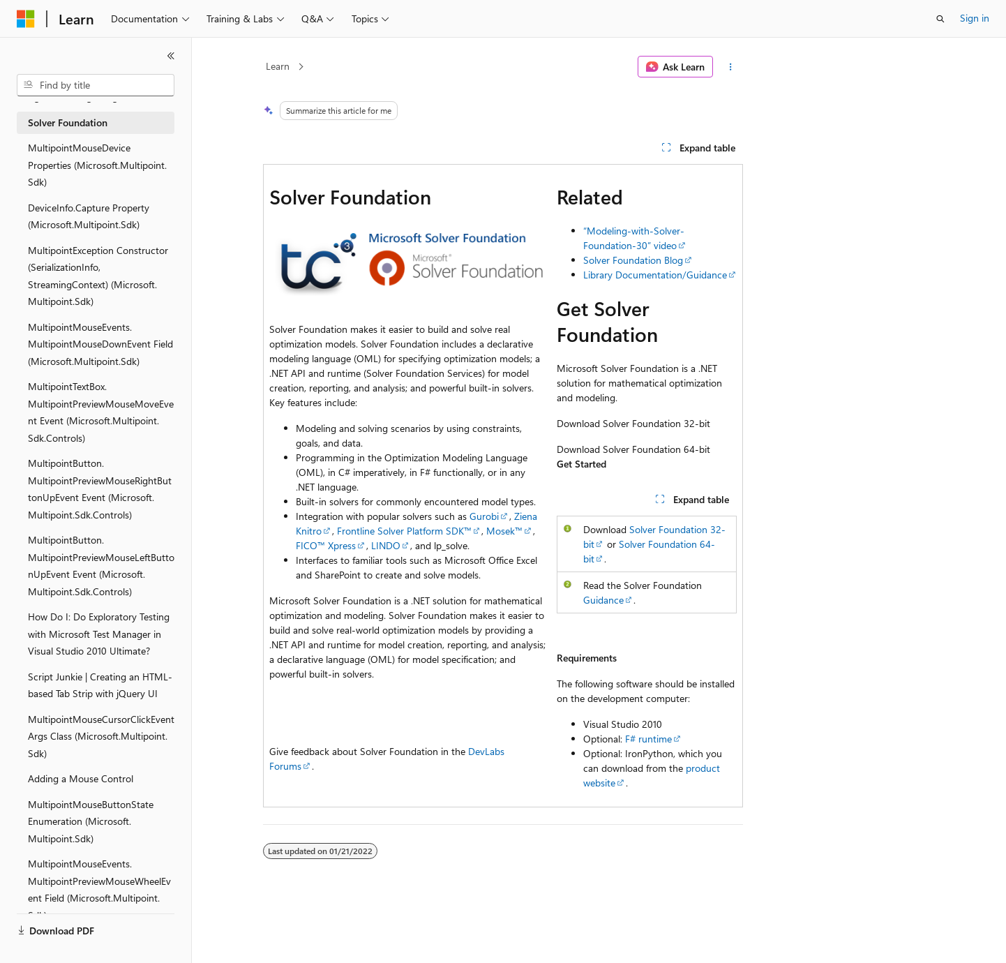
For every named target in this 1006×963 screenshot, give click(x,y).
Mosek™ (504, 530)
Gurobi (484, 516)
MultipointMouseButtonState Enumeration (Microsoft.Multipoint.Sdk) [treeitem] (90, 821)
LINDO (385, 545)
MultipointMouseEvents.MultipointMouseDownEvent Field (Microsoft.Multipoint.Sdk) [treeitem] (100, 344)
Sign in (974, 17)
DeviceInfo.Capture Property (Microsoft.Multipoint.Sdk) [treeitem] (88, 216)
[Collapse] (171, 55)
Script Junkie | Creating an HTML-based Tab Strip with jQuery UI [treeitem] (100, 685)
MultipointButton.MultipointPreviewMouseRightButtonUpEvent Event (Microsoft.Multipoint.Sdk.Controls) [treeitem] (100, 488)
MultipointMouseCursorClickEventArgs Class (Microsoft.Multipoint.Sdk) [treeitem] (101, 736)
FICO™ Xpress (326, 545)
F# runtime (648, 738)
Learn (278, 66)
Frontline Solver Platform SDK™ (404, 530)
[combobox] (95, 85)
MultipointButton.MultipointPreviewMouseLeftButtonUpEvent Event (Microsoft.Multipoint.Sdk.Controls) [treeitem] (101, 565)
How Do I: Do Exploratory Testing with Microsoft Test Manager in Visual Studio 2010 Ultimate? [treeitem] (99, 633)
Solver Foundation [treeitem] (67, 122)
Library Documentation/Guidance (655, 274)
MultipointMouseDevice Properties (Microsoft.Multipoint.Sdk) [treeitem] (97, 164)
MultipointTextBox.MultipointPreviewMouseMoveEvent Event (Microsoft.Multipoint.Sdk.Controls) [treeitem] (101, 412)
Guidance (603, 599)
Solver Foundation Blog (633, 260)
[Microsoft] (26, 19)
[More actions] (731, 67)
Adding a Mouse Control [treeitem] (80, 778)
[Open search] (940, 18)
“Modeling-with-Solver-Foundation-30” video (633, 238)
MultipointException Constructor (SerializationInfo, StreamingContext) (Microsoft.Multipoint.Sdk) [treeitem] (98, 276)
